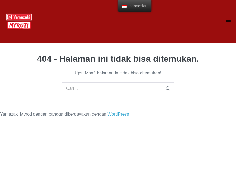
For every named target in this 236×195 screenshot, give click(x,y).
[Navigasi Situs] (228, 22)
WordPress (118, 114)
